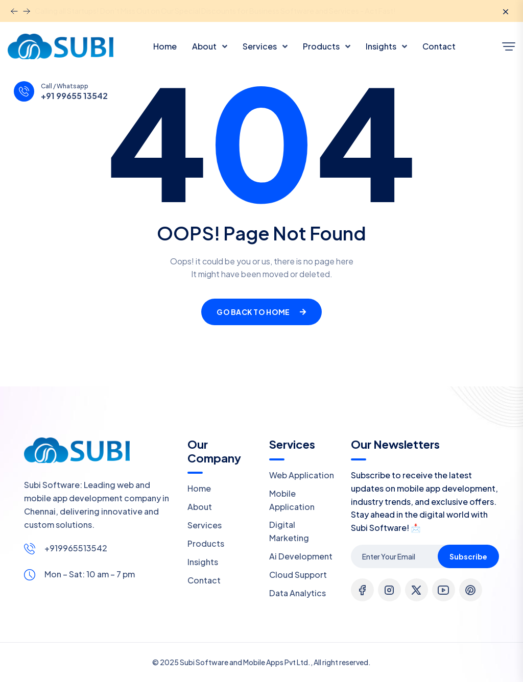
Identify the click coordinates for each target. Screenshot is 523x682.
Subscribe (468, 556)
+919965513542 (75, 548)
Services (260, 46)
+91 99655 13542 (74, 96)
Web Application (301, 475)
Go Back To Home (261, 311)
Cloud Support (298, 574)
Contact (439, 46)
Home (165, 46)
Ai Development (300, 556)
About (205, 46)
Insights (382, 46)
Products (322, 46)
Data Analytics (297, 593)
